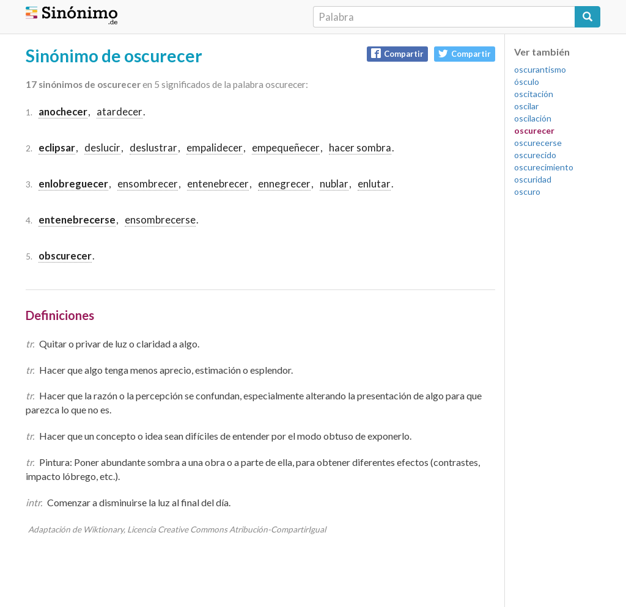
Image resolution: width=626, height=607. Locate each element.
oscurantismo (540, 69)
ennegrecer (284, 183)
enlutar (374, 183)
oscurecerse (538, 142)
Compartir (397, 53)
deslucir (102, 147)
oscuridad (532, 179)
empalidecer (214, 147)
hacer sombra (360, 147)
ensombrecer (147, 183)
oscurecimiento (543, 167)
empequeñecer (286, 147)
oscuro (527, 191)
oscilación (532, 118)
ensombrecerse (160, 219)
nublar (334, 183)
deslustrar (153, 147)
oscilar (526, 106)
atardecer (119, 111)
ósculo (526, 81)
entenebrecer (218, 183)
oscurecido (535, 155)
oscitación (533, 94)
